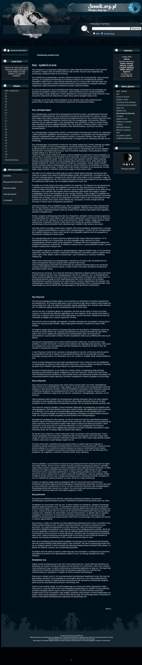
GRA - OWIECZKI (12, 91)
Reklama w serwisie (124, 122)
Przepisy (119, 116)
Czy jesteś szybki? (123, 136)
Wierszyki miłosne (123, 127)
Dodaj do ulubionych (18, 50)
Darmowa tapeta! (9, 188)
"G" (6, 110)
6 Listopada (7, 200)
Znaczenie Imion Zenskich (126, 105)
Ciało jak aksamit (9, 194)
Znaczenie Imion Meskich (126, 102)
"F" (6, 107)
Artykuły (119, 124)
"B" (6, 96)
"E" (6, 105)
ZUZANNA (7, 176)
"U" (6, 152)
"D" (6, 102)
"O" (6, 135)
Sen (117, 94)
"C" (6, 99)
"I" (6, 116)
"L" (6, 124)
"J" (6, 118)
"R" (6, 141)
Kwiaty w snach (122, 100)
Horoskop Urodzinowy (125, 113)
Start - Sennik (121, 91)
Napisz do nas (121, 119)
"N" (6, 132)
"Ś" (6, 146)
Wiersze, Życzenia (123, 130)
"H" (6, 113)
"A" (6, 94)
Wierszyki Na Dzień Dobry (13, 182)
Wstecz (108, 609)
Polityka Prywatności (124, 138)
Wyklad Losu (121, 111)
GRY (118, 133)
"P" (6, 138)
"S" (6, 143)
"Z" (6, 157)
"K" (6, 121)
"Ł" (6, 127)
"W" (6, 154)
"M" (6, 130)
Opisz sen (120, 108)
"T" (6, 149)
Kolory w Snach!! (122, 97)
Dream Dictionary (11, 160)
